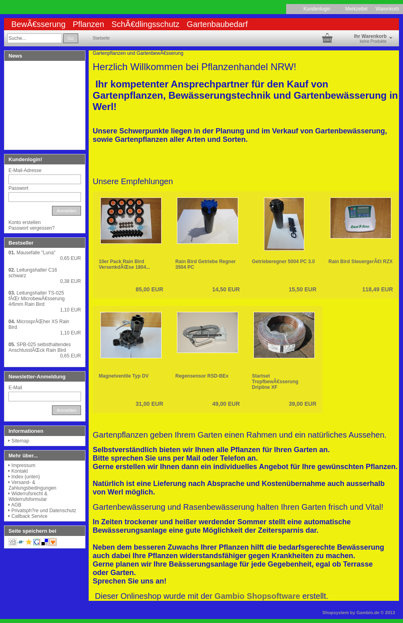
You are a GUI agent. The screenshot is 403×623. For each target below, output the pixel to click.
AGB (16, 505)
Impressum (23, 465)
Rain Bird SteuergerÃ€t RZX (360, 261)
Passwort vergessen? (31, 228)
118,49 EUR (377, 289)
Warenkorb (387, 9)
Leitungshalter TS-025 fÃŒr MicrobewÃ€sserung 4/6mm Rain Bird (36, 298)
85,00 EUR (149, 289)
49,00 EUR (226, 404)
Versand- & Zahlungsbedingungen (32, 485)
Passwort (18, 188)
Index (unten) (25, 477)
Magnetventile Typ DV (124, 376)
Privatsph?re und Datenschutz (43, 510)
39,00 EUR (302, 404)
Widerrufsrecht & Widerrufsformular (28, 496)
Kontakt (19, 471)
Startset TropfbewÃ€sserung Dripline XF (275, 381)
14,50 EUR (226, 289)
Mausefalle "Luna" (36, 252)
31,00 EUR (149, 404)
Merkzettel (356, 9)
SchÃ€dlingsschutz (145, 24)
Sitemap (20, 441)
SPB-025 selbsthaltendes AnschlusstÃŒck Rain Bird (39, 347)
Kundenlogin (320, 9)
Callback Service (29, 516)
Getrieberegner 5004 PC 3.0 (283, 261)
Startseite (101, 38)
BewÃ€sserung (38, 24)
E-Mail (15, 387)
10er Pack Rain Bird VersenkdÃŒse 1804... (124, 264)
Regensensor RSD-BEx (202, 376)
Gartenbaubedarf (217, 24)
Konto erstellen (24, 222)
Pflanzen (88, 24)
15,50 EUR (302, 289)
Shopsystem (335, 612)
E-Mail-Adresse (25, 170)
